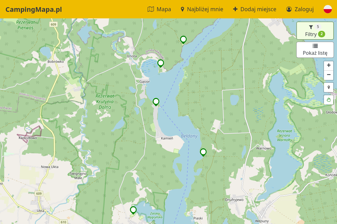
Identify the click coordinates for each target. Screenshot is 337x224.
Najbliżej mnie (202, 9)
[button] (328, 9)
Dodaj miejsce (254, 9)
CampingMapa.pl (34, 9)
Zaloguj (300, 9)
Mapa (159, 9)
